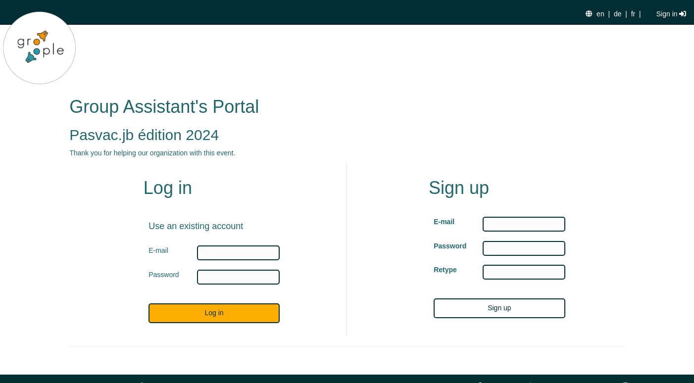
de (618, 14)
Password (450, 246)
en (600, 14)
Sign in (671, 14)
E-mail (444, 222)
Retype (445, 270)
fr (633, 14)
